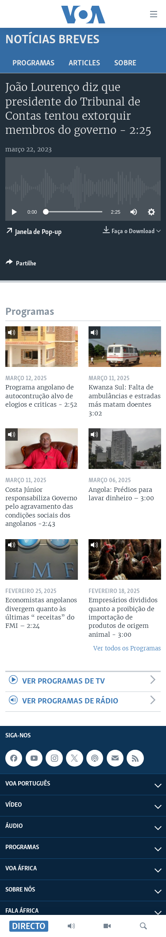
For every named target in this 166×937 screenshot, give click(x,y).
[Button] (21, 265)
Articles (84, 63)
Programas (33, 63)
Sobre (125, 63)
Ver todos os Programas (127, 648)
